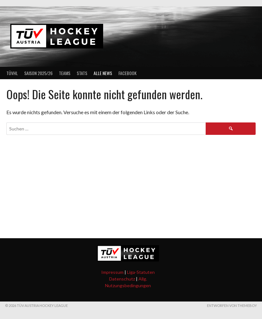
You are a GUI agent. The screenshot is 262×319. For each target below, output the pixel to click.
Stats (82, 73)
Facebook (127, 73)
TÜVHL (12, 73)
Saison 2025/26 (38, 73)
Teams (64, 73)
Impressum (112, 272)
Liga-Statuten (141, 272)
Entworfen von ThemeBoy (232, 305)
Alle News (103, 73)
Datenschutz (122, 278)
